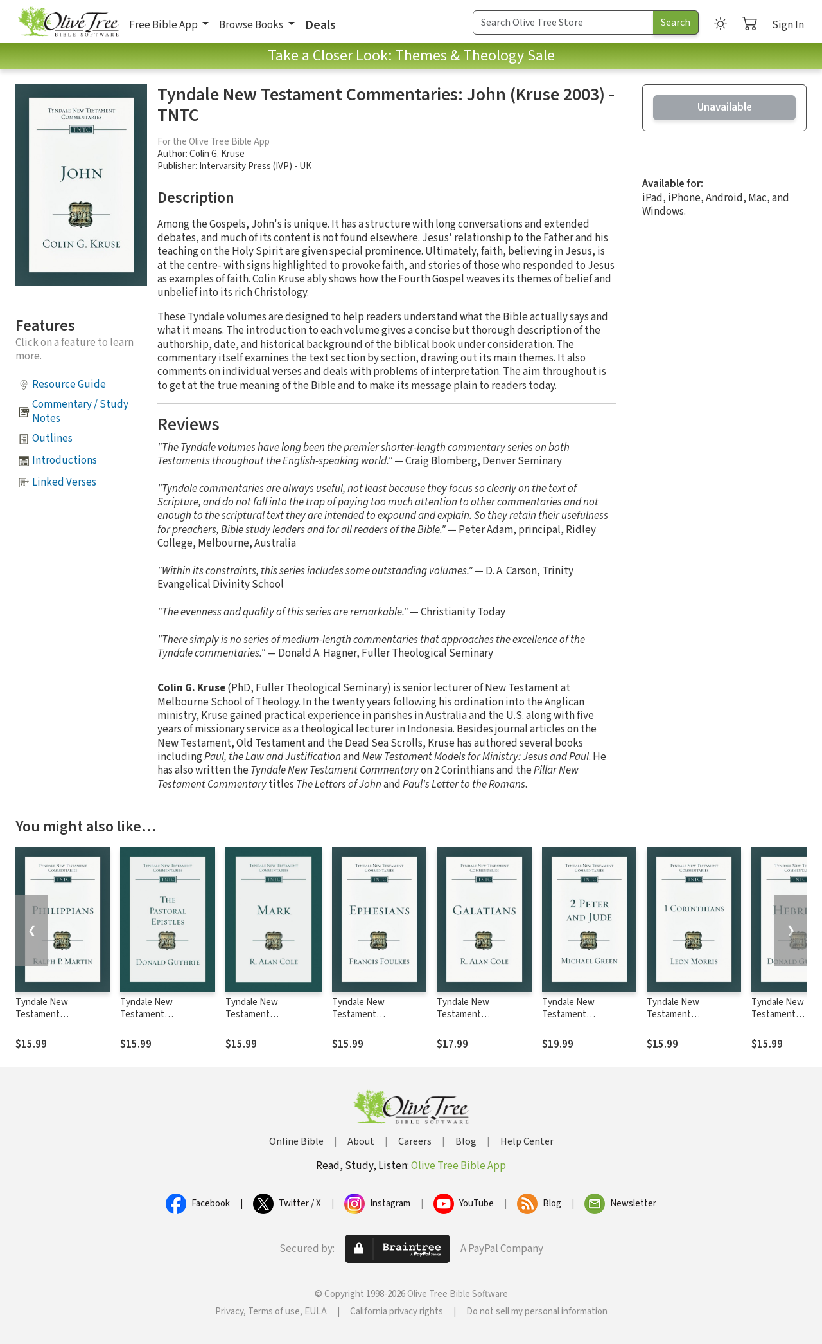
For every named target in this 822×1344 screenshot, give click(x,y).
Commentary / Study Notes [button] (80, 411)
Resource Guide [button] (69, 384)
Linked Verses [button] (64, 482)
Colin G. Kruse (217, 154)
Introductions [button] (64, 460)
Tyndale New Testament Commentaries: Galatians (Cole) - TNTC (483, 1020)
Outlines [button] (52, 438)
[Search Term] (563, 22)
